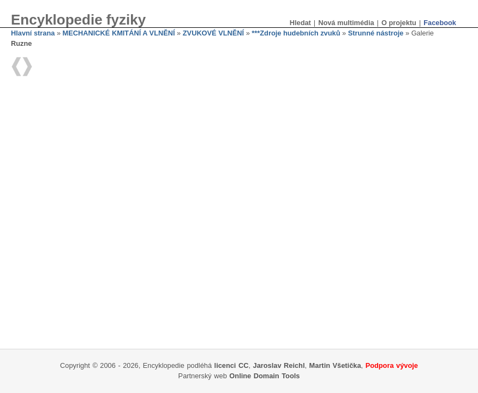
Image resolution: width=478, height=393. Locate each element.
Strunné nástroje (376, 33)
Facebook (439, 23)
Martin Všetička (335, 365)
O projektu (398, 23)
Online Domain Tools (264, 376)
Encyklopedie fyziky (78, 19)
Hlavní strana (33, 33)
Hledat (300, 23)
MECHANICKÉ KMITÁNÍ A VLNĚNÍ (119, 33)
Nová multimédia (346, 23)
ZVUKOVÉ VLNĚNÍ (213, 33)
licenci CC (231, 365)
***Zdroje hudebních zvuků (296, 33)
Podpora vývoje (392, 365)
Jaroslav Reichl (279, 365)
